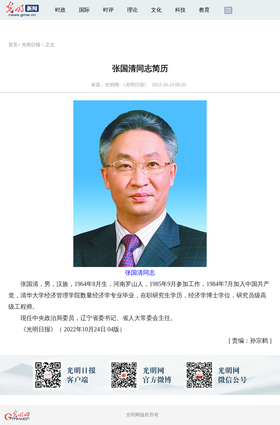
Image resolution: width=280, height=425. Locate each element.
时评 (108, 10)
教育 (204, 10)
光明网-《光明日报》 (127, 84)
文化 (156, 10)
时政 (60, 10)
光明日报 (31, 44)
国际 (84, 10)
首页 (13, 44)
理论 (132, 10)
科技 (180, 10)
